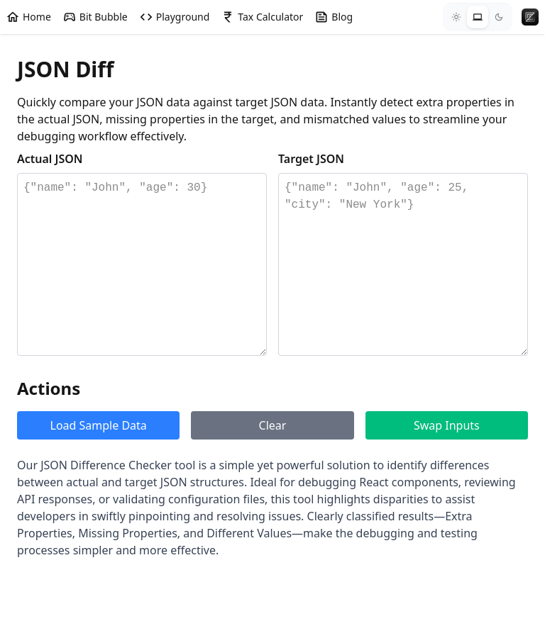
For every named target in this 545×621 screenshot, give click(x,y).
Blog (333, 17)
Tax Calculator (262, 17)
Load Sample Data (98, 425)
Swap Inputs (447, 425)
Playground (174, 17)
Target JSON (311, 159)
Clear (273, 425)
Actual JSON (50, 159)
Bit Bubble (95, 17)
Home (28, 17)
